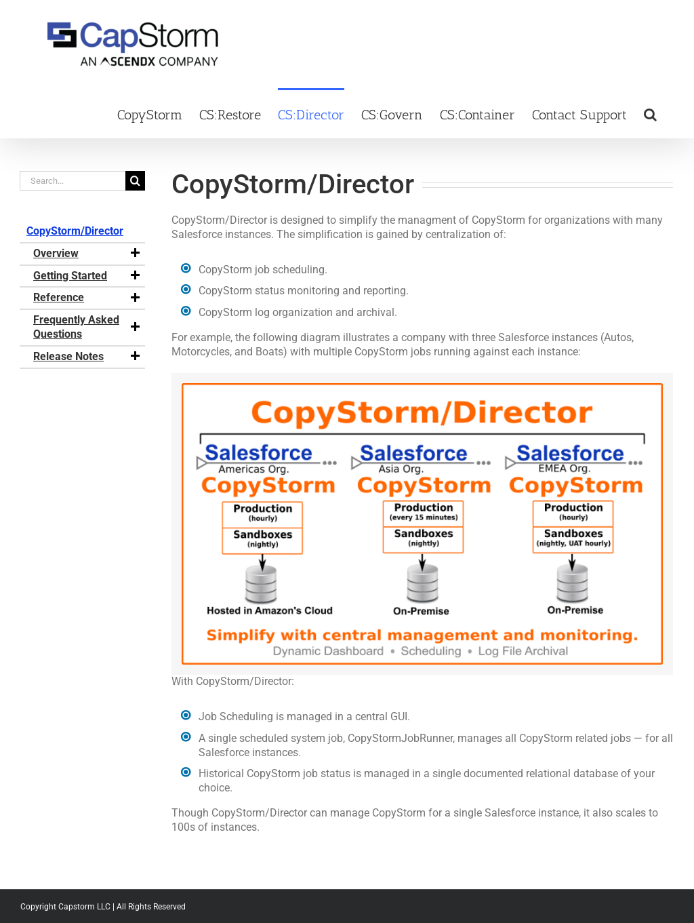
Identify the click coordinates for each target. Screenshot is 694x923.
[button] (650, 113)
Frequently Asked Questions (87, 326)
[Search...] (72, 181)
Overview (87, 253)
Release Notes (87, 357)
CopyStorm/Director (74, 230)
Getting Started (87, 276)
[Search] (135, 181)
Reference (87, 298)
